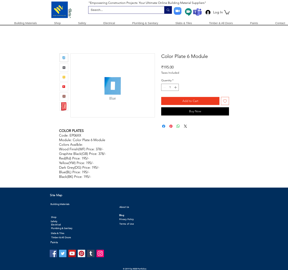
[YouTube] (72, 253)
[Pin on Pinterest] (171, 126)
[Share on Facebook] (163, 126)
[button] (227, 12)
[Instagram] (100, 253)
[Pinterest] (81, 253)
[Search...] (123, 10)
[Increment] (175, 87)
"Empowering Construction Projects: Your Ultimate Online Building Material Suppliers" (147, 3)
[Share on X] (185, 126)
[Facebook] (53, 253)
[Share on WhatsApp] (178, 126)
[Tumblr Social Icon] (91, 253)
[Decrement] (164, 87)
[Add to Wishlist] (225, 101)
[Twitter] (62, 253)
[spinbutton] (170, 87)
